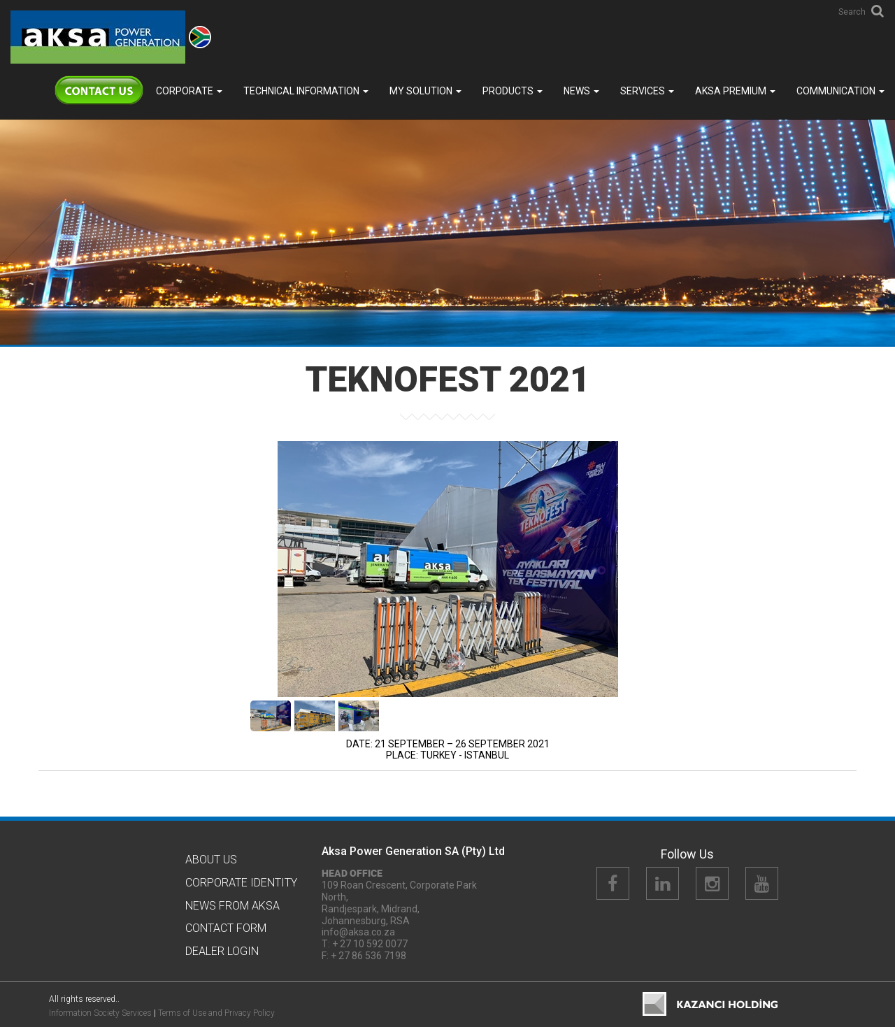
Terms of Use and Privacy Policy (216, 1013)
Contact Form (225, 928)
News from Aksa (232, 905)
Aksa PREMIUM (735, 90)
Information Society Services (100, 1013)
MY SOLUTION (425, 90)
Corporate (189, 90)
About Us (211, 859)
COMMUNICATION (840, 90)
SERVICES (647, 90)
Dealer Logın (222, 951)
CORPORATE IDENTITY (241, 882)
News (581, 90)
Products (512, 90)
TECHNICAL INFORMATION (305, 90)
